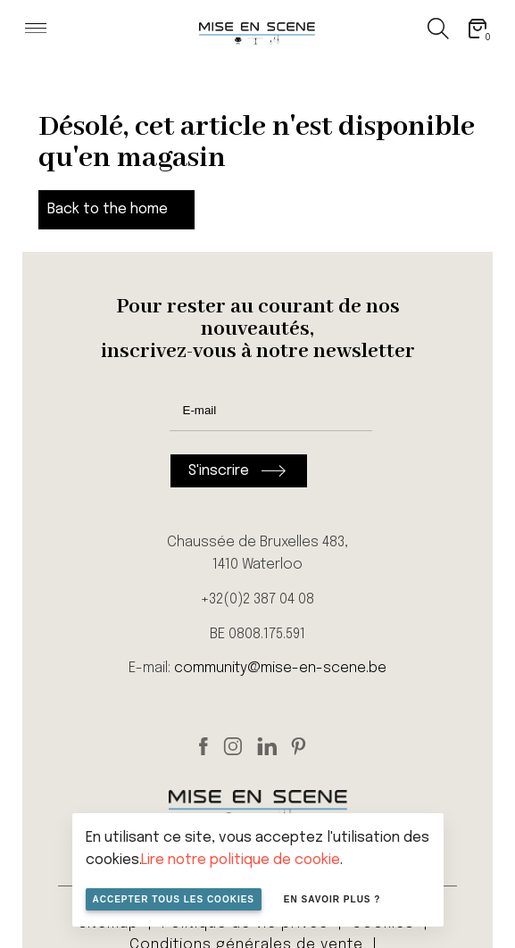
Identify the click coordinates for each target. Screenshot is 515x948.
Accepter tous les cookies (174, 899)
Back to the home (107, 209)
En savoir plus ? (332, 899)
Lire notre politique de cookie (240, 860)
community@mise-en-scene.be (280, 668)
